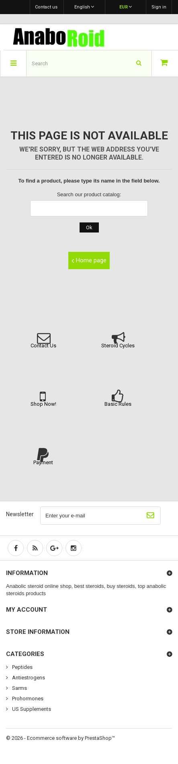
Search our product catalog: (89, 194)
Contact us (46, 7)
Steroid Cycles (118, 346)
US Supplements (31, 709)
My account (26, 609)
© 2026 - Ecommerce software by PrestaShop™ (60, 738)
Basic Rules (117, 404)
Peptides (22, 667)
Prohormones (27, 698)
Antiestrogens (28, 678)
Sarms (19, 688)
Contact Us (43, 346)
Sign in (158, 7)
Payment (43, 462)
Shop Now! (43, 404)
